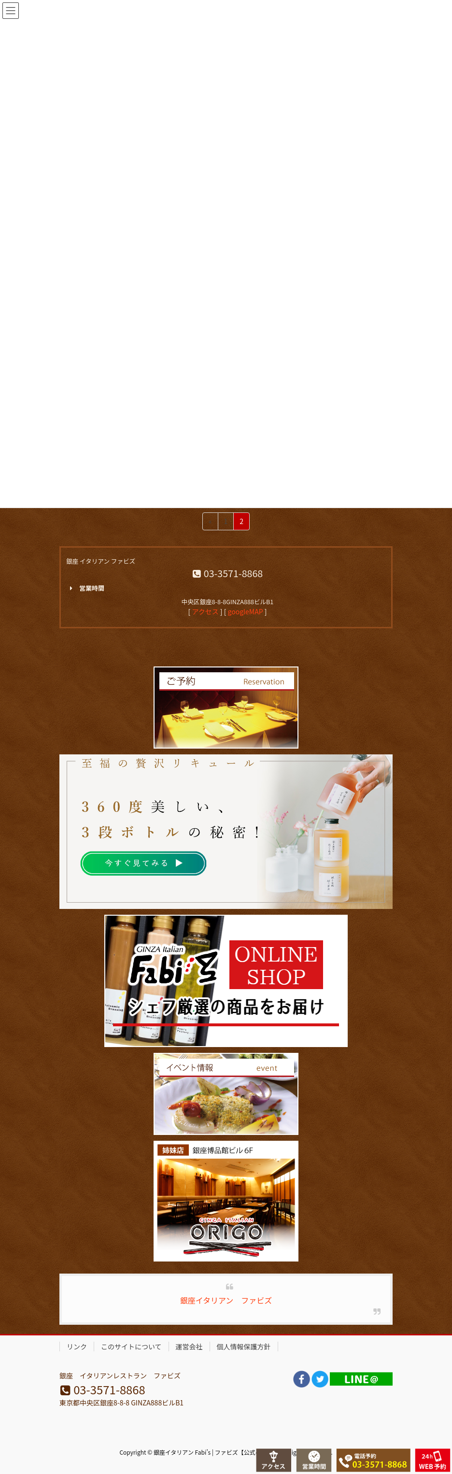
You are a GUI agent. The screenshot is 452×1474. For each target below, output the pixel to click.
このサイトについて (131, 1346)
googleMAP (245, 611)
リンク (77, 1346)
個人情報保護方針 (244, 1346)
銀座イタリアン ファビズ (226, 1300)
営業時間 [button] (85, 588)
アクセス (205, 611)
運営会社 (189, 1346)
